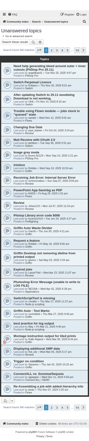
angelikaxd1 (35, 72)
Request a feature (27, 240)
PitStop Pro (31, 75)
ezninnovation (36, 180)
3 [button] (57, 50)
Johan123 (34, 206)
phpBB (32, 432)
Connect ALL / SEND (37, 379)
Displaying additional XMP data (37, 348)
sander (32, 117)
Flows (28, 120)
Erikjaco (32, 85)
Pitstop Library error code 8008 (37, 215)
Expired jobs (23, 269)
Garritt (32, 231)
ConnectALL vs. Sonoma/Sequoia (39, 374)
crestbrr (32, 301)
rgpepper (33, 377)
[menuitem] (12, 14)
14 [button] (77, 50)
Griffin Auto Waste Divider (33, 228)
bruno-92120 (35, 155)
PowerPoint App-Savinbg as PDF (38, 190)
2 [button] (51, 50)
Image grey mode (26, 152)
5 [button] (67, 50)
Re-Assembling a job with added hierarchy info (48, 386)
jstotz (31, 389)
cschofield (34, 314)
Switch (29, 88)
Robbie (32, 168)
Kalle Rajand (35, 339)
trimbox (19, 165)
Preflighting (31, 221)
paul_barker (35, 130)
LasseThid (34, 272)
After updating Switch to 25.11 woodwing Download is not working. (44, 96)
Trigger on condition (29, 361)
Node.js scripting (34, 304)
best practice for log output (34, 323)
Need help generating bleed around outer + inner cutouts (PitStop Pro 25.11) (50, 67)
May (30, 326)
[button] (39, 50)
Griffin (28, 171)
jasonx (32, 260)
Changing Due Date (28, 127)
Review (29, 133)
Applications (32, 291)
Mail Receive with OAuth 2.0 (34, 140)
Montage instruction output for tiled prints (45, 336)
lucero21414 (35, 218)
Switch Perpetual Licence (32, 82)
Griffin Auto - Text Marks (32, 311)
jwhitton (32, 143)
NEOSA (32, 288)
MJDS (31, 193)
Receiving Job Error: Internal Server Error (45, 177)
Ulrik (30, 101)
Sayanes (33, 364)
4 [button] (62, 50)
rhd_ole (32, 351)
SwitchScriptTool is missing (34, 298)
